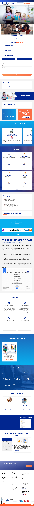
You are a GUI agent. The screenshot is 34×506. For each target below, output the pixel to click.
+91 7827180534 (16, 38)
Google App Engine (15, 487)
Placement (3, 473)
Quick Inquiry (27, 3)
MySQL (23, 478)
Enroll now (20, 35)
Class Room (14, 61)
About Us (3, 472)
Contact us (10, 505)
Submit (17, 74)
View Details (17, 450)
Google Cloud (14, 485)
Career (3, 476)
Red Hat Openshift (14, 488)
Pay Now (3, 481)
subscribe (29, 465)
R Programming (14, 477)
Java (12, 478)
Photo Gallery (4, 477)
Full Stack (13, 474)
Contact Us (9, 359)
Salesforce (13, 489)
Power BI (23, 474)
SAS (22, 477)
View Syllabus (14, 35)
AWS (12, 483)
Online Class (20, 61)
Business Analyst (24, 479)
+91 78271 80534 (29, 0)
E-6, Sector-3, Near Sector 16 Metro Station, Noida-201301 (25, 491)
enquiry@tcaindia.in (21, 0)
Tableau (23, 475)
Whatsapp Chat (29, 505)
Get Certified (4, 267)
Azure (13, 484)
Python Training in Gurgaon (16, 476)
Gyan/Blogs (3, 478)
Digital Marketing (14, 472)
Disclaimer (3, 480)
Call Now (15, 505)
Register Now (4, 505)
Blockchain (13, 473)
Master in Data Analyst (25, 473)
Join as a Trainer (21, 505)
